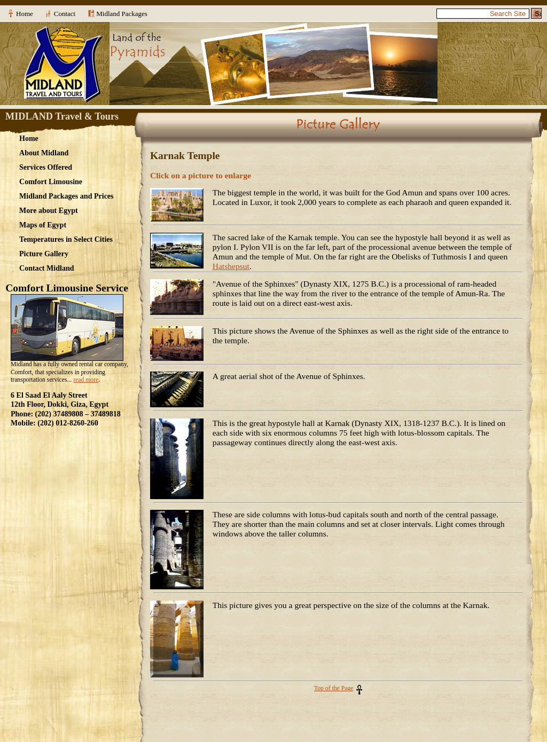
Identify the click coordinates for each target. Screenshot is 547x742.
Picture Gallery (43, 253)
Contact (64, 14)
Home (24, 14)
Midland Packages (121, 14)
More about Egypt (48, 210)
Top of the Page (334, 688)
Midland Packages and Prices (66, 196)
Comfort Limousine (50, 181)
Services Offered (45, 167)
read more (85, 379)
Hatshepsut (231, 266)
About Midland (43, 152)
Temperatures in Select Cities (66, 239)
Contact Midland (46, 268)
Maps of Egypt (42, 224)
